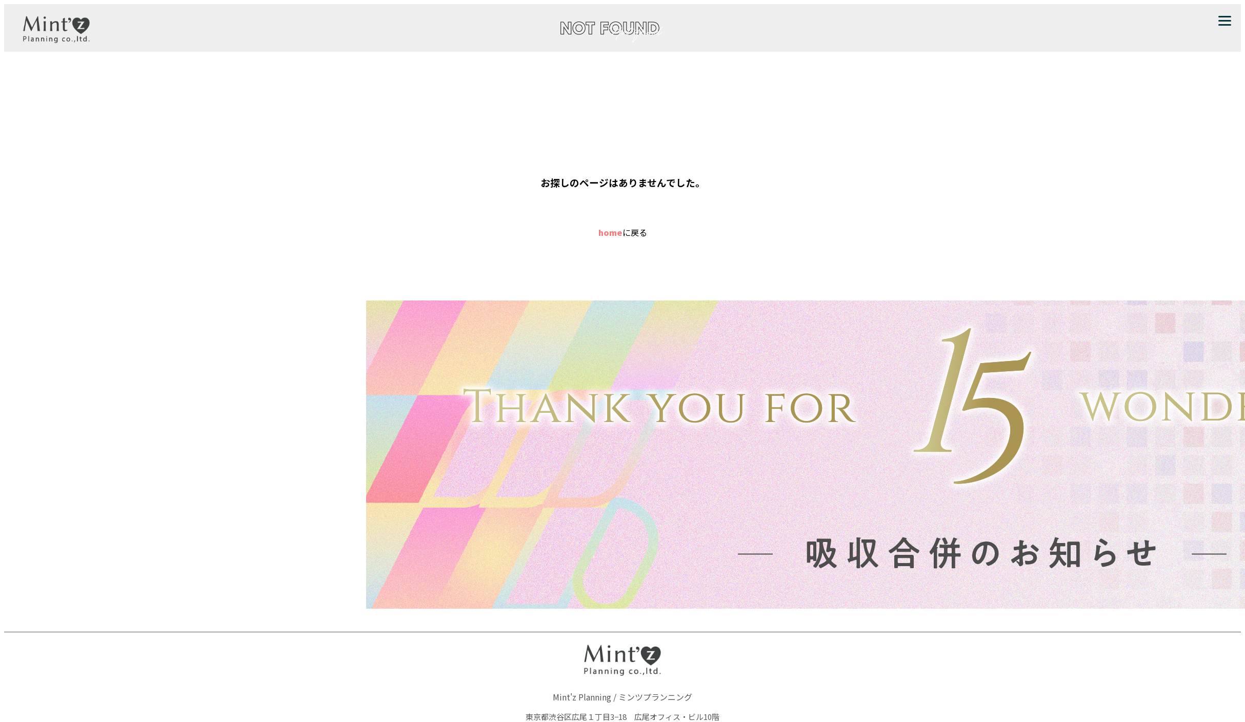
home (610, 232)
